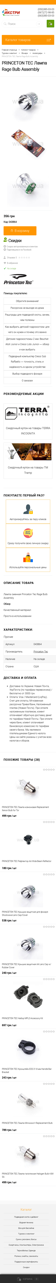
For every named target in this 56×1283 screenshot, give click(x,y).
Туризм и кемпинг (26, 1234)
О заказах (27, 380)
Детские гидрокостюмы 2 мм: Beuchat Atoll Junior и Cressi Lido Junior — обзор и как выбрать (27, 344)
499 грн (9, 815)
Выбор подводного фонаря (27, 373)
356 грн (9, 216)
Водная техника (26, 1222)
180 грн (9, 868)
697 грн (9, 1025)
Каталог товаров (28, 40)
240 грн (9, 973)
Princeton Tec (41, 651)
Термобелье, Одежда (26, 1250)
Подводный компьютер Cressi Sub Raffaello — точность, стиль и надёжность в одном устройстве (27, 361)
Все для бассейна (26, 1228)
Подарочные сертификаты (26, 1262)
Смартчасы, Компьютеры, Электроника (26, 1245)
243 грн (9, 1077)
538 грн (9, 920)
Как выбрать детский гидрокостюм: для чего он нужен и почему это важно (27, 329)
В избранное (11, 262)
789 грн (9, 1130)
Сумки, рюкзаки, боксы (26, 1239)
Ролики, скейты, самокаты (26, 1256)
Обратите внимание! (27, 301)
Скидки (26, 1267)
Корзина (28, 1279)
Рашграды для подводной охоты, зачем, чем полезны (27, 317)
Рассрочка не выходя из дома (27, 307)
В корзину (20, 231)
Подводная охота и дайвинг (26, 1217)
